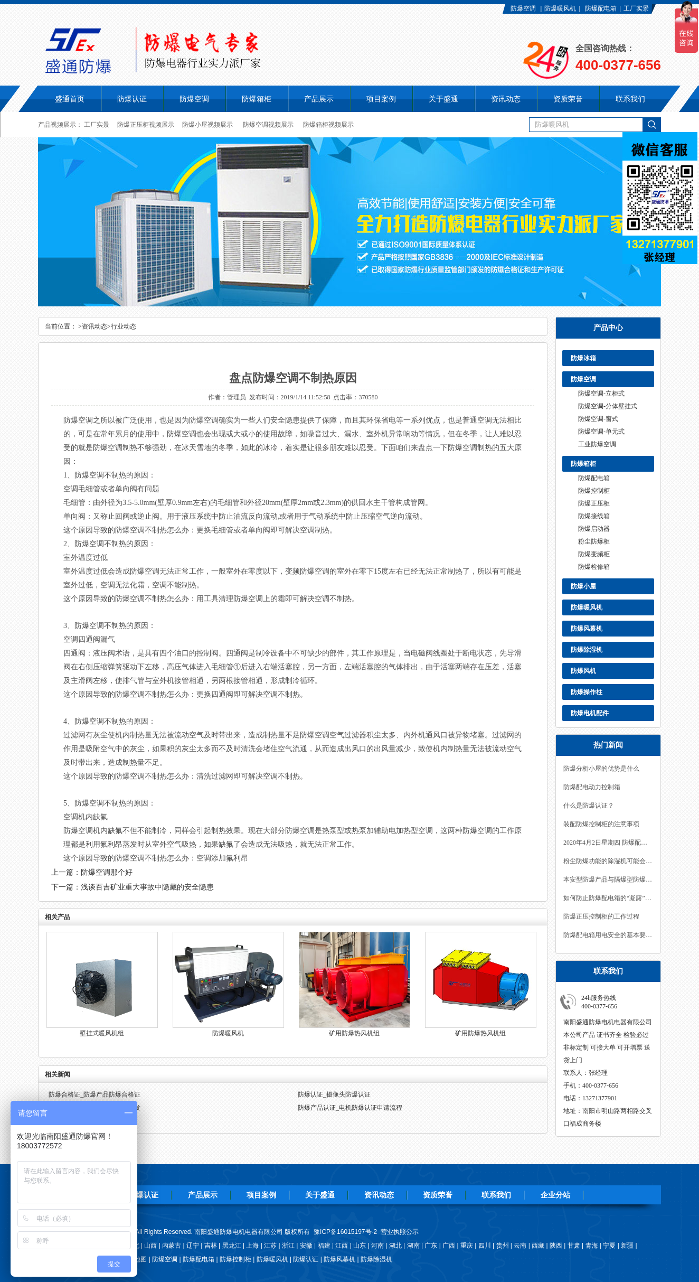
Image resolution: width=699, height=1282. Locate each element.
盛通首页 (69, 99)
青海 (591, 1245)
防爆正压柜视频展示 (145, 124)
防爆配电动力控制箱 (591, 787)
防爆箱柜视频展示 (328, 124)
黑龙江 (231, 1245)
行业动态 (123, 326)
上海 (252, 1245)
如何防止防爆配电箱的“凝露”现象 (608, 898)
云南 (520, 1245)
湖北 (395, 1245)
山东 (359, 1245)
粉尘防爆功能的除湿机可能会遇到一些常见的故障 (608, 861)
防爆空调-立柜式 (601, 393)
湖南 (413, 1245)
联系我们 (496, 1195)
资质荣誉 (437, 1195)
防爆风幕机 (586, 628)
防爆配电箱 (601, 8)
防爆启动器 (594, 528)
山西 (150, 1245)
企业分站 (555, 1195)
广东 (430, 1245)
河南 (377, 1245)
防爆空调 (523, 8)
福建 (324, 1245)
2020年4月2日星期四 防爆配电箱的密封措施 (608, 842)
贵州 (502, 1245)
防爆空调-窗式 (598, 419)
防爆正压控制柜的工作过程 (601, 916)
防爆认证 (132, 99)
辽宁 (192, 1245)
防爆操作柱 (586, 692)
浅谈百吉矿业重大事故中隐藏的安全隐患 (147, 887)
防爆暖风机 (560, 8)
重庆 (466, 1245)
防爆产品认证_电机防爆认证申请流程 (350, 1107)
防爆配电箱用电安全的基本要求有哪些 (608, 935)
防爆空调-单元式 (601, 431)
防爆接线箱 (594, 516)
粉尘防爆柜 (594, 541)
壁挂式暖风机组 (102, 1033)
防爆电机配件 (590, 713)
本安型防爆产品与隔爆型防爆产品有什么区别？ (608, 879)
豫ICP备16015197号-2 (345, 1232)
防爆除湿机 (586, 649)
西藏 (538, 1245)
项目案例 (261, 1195)
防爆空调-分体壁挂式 (607, 406)
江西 (341, 1245)
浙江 (288, 1245)
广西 (448, 1245)
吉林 (210, 1245)
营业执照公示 (400, 1232)
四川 (484, 1245)
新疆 (627, 1245)
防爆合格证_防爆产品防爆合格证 (94, 1094)
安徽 (306, 1245)
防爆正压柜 (594, 503)
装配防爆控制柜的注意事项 (601, 824)
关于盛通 (320, 1195)
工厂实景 (636, 8)
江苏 (270, 1245)
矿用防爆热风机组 (354, 1033)
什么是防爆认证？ (588, 805)
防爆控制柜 (594, 490)
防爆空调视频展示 (268, 124)
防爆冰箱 (583, 358)
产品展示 (203, 1195)
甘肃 (574, 1245)
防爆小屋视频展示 (207, 124)
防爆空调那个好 (107, 872)
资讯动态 (94, 326)
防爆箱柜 (583, 463)
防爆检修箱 (594, 566)
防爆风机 (583, 671)
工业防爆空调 (597, 444)
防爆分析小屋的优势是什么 (601, 768)
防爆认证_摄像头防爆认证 (334, 1094)
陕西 (556, 1245)
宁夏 (609, 1245)
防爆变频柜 (594, 554)
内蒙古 (171, 1245)
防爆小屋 (583, 586)
